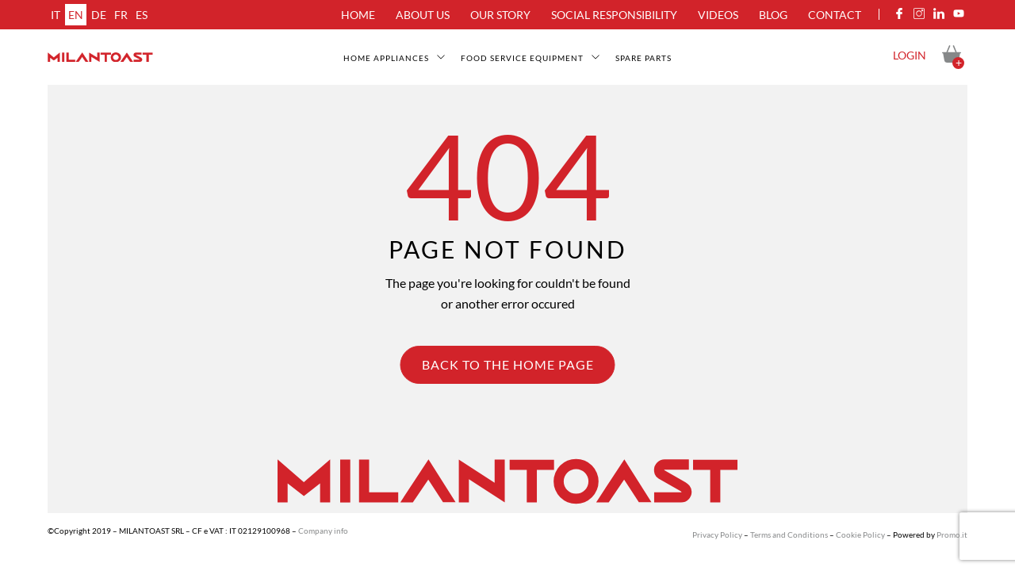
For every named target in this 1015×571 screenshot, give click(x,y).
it (55, 14)
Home (358, 14)
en (75, 14)
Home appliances (386, 58)
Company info (323, 530)
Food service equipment (522, 58)
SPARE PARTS (643, 58)
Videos (718, 14)
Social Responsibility (614, 14)
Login (909, 55)
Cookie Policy (860, 534)
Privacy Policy (717, 534)
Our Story (500, 14)
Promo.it (951, 534)
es (141, 14)
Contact (834, 14)
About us (423, 14)
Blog (773, 14)
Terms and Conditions (789, 534)
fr (121, 14)
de (98, 14)
